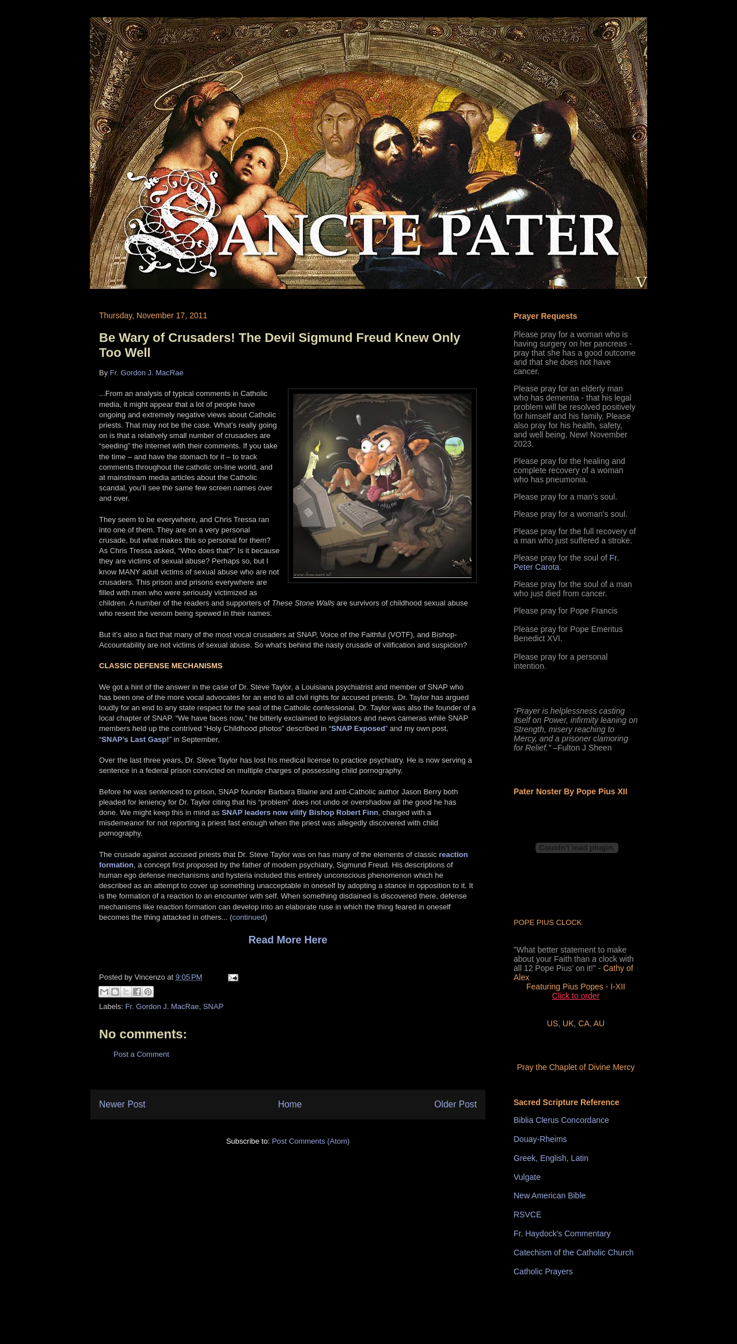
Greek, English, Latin (551, 1158)
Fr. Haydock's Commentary (562, 1233)
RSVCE (527, 1214)
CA (583, 1023)
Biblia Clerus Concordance (561, 1120)
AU (599, 1023)
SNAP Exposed (358, 728)
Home (290, 1104)
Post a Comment (141, 1054)
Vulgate (527, 1177)
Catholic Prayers (543, 1271)
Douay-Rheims (540, 1139)
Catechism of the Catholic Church (574, 1252)
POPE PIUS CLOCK (548, 922)
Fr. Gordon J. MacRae (147, 372)
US (552, 1023)
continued (248, 917)
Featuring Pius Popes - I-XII (575, 986)
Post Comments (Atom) (310, 1141)
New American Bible (550, 1195)
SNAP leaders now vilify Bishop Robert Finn (300, 812)
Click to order (575, 995)
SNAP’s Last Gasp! (135, 739)
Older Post (455, 1104)
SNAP (213, 1006)
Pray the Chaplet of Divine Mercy (576, 1067)
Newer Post (122, 1104)
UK (568, 1023)
